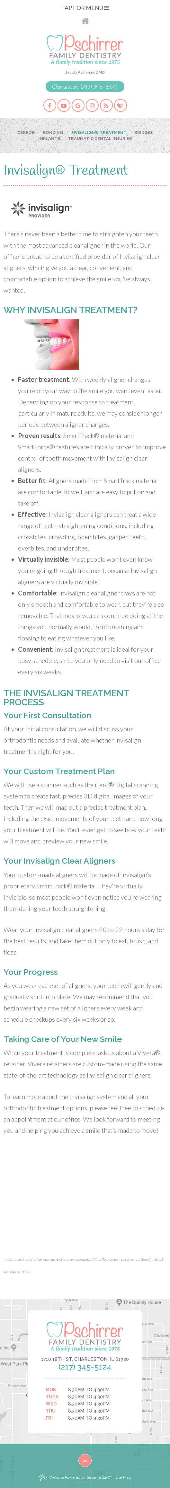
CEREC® (26, 132)
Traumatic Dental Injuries (100, 138)
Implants (49, 138)
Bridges (143, 132)
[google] (78, 105)
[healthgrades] (120, 105)
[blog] (106, 105)
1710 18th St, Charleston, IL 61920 (85, 1359)
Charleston (65, 87)
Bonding (53, 132)
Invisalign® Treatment (98, 132)
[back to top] (85, 1460)
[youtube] (64, 105)
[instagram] (92, 105)
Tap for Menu (85, 7)
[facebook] (49, 105)
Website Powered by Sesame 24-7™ (75, 1477)
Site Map (123, 1477)
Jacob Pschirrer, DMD (85, 72)
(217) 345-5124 (99, 87)
